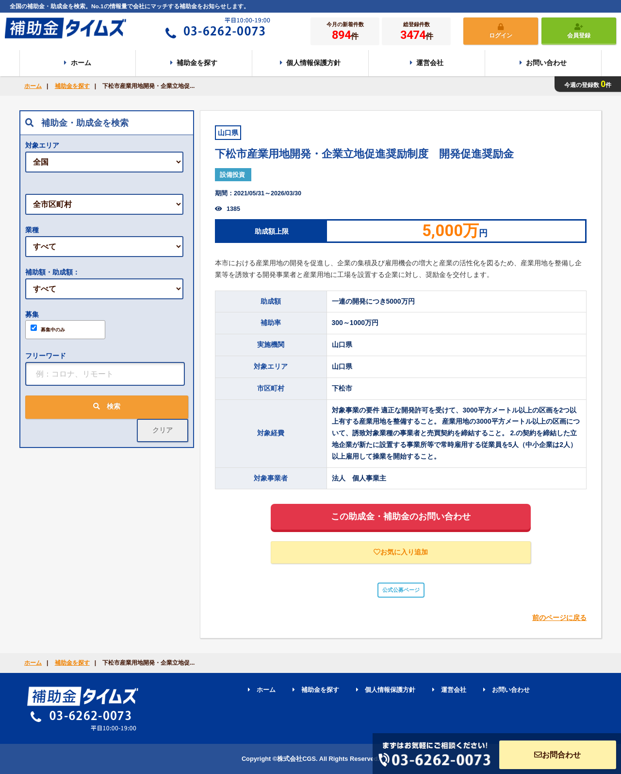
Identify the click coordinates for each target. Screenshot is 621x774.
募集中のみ (48, 329)
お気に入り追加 (401, 552)
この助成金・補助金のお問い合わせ (401, 516)
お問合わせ (557, 755)
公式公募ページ (401, 590)
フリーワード (45, 356)
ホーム (33, 86)
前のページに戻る (559, 617)
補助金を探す (72, 86)
